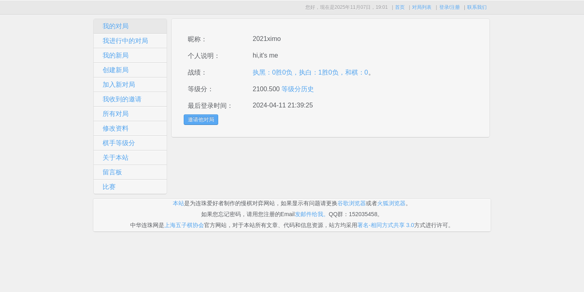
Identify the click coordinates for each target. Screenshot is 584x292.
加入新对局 (119, 84)
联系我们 (477, 7)
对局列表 (422, 7)
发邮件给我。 (312, 214)
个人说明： (204, 55)
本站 (178, 203)
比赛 (109, 186)
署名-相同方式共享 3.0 (385, 225)
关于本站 (116, 157)
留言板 (112, 172)
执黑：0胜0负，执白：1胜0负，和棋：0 (310, 72)
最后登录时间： (210, 105)
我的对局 (116, 26)
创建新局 (116, 70)
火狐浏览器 (391, 203)
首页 (400, 7)
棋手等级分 (119, 143)
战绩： (197, 72)
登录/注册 (449, 7)
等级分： (201, 89)
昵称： (197, 39)
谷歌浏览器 (351, 203)
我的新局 (116, 55)
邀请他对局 (201, 119)
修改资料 (116, 128)
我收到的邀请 (122, 99)
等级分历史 (297, 89)
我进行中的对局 (125, 40)
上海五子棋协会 (184, 225)
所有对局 (116, 113)
